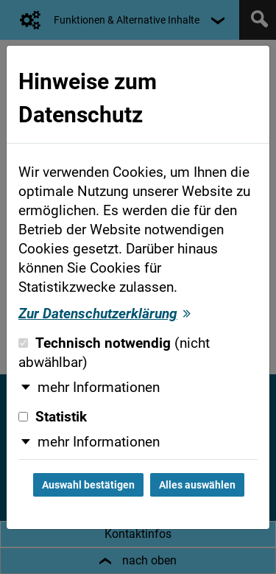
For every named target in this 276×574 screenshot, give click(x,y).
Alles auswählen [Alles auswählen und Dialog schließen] (197, 485)
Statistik (52, 417)
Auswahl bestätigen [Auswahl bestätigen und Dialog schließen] (88, 485)
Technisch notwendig (114, 353)
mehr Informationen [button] (99, 387)
